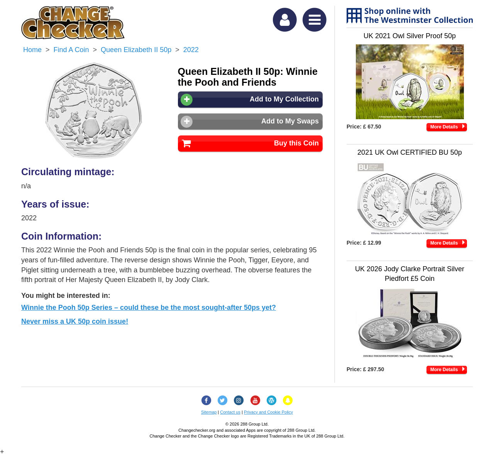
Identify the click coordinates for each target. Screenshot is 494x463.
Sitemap (209, 412)
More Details (444, 127)
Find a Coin (71, 50)
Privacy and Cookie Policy (268, 412)
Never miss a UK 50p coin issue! (74, 321)
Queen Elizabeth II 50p (136, 50)
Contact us (230, 412)
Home (32, 50)
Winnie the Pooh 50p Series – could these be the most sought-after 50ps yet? (148, 307)
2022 (191, 50)
